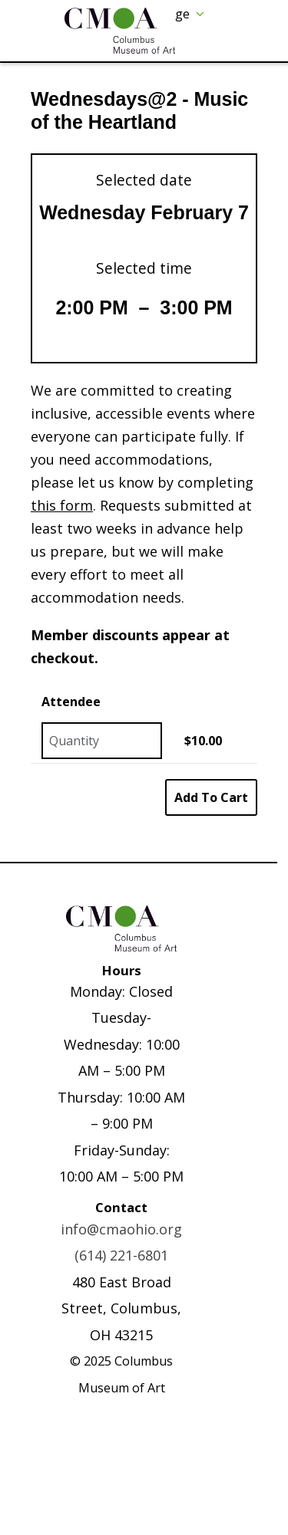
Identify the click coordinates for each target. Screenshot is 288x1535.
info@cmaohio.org (121, 1229)
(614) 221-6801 (121, 1255)
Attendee (71, 701)
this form (62, 505)
